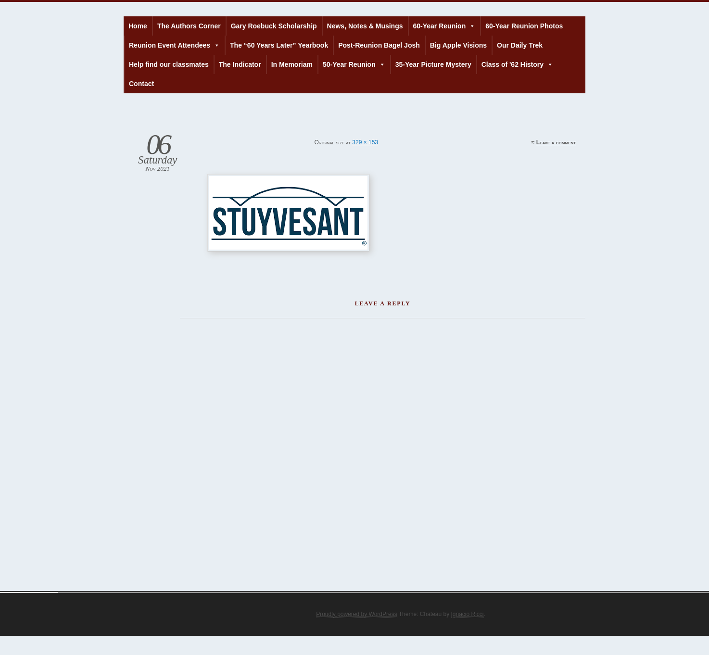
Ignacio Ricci (467, 614)
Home (137, 26)
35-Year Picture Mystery (433, 64)
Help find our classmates (169, 64)
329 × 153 (365, 142)
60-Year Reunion (444, 26)
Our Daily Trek (520, 45)
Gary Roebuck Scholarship (274, 26)
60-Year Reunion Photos (524, 26)
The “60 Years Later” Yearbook (279, 45)
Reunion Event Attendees (174, 45)
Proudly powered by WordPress (356, 614)
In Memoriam (292, 64)
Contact (141, 84)
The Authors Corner (189, 26)
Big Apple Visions (458, 45)
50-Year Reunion (354, 64)
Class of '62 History (517, 64)
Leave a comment (556, 142)
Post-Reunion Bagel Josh (379, 45)
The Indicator (240, 64)
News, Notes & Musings (365, 26)
